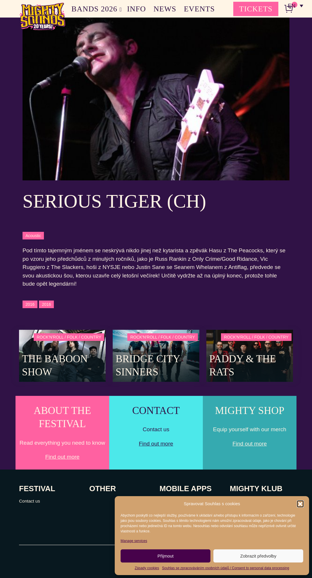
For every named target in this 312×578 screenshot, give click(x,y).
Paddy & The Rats (242, 365)
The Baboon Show (55, 365)
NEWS (165, 9)
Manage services (134, 541)
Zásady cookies (147, 568)
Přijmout (165, 555)
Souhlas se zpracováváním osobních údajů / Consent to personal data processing (225, 568)
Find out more (62, 457)
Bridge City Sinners (148, 365)
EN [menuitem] (291, 6)
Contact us (29, 500)
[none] (295, 5)
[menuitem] (295, 5)
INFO (136, 9)
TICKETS (255, 9)
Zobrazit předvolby (258, 555)
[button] (300, 504)
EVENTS (199, 9)
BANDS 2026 (94, 9)
